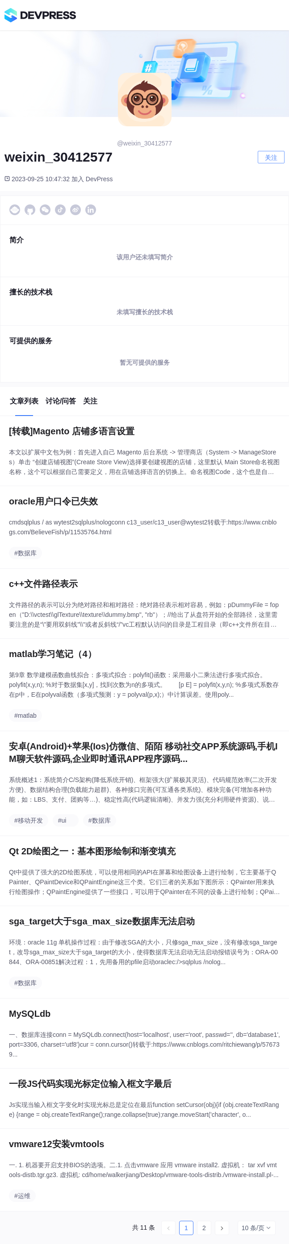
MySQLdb (29, 1014)
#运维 (22, 1195)
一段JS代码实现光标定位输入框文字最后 (90, 1084)
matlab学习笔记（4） (52, 654)
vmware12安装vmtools (56, 1144)
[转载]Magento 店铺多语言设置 (71, 431)
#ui (62, 820)
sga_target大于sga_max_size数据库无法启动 (102, 921)
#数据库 (25, 553)
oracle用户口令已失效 (53, 501)
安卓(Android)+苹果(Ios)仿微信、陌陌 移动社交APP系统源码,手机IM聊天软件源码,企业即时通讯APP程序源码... (143, 752)
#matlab (25, 715)
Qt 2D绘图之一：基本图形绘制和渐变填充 (92, 851)
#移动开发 (28, 820)
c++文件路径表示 (43, 584)
